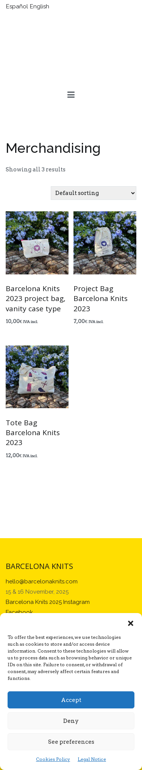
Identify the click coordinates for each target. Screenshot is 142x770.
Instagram (76, 602)
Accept (71, 700)
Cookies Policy (53, 759)
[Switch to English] (40, 7)
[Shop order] (93, 193)
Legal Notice (92, 759)
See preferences (71, 741)
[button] (130, 622)
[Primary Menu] (71, 95)
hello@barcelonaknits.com (42, 581)
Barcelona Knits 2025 (34, 602)
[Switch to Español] (18, 7)
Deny (71, 721)
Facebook (19, 612)
